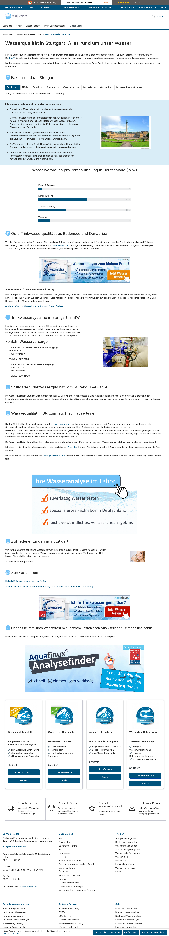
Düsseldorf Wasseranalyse (128, 923)
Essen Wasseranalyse (126, 927)
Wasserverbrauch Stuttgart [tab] (129, 87)
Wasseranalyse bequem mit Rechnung (78, 890)
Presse (62, 857)
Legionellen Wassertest (14, 912)
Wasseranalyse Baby (13, 923)
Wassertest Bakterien (101, 732)
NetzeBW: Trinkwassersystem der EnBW (25, 581)
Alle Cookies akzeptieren (153, 932)
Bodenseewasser (60, 245)
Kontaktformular (28, 886)
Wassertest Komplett (20, 732)
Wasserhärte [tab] (106, 87)
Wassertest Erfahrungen (71, 886)
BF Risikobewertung (69, 908)
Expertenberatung (68, 845)
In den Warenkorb (23, 772)
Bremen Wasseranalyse (127, 912)
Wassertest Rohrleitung (143, 732)
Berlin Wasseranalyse (126, 908)
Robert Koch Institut (69, 919)
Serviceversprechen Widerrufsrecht (77, 864)
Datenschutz (65, 842)
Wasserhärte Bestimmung (128, 853)
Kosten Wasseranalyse (126, 842)
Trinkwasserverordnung (71, 923)
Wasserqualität (62, 424)
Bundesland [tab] (12, 87)
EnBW (12, 58)
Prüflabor (73, 447)
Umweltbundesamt (68, 927)
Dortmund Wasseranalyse (128, 916)
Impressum (64, 853)
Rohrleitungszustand (13, 916)
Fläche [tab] (25, 87)
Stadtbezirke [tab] (53, 87)
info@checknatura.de (14, 846)
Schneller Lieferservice (70, 860)
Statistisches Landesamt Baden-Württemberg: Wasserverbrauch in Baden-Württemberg (49, 586)
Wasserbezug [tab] (89, 87)
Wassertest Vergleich (125, 868)
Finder (118, 871)
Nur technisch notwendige (107, 932)
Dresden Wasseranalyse (127, 919)
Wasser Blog (121, 857)
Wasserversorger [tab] (71, 87)
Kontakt (63, 879)
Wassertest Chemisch (61, 732)
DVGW (62, 912)
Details (23, 780)
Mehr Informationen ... (12, 933)
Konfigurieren (130, 932)
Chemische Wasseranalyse (16, 919)
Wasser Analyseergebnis (127, 849)
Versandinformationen (70, 875)
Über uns (63, 871)
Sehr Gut (91, 2)
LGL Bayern (65, 916)
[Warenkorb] (158, 16)
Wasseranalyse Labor (126, 845)
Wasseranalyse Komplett (15, 908)
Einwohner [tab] (38, 87)
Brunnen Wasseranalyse (15, 927)
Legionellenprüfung (125, 864)
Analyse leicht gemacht (127, 838)
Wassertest (120, 860)
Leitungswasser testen (54, 455)
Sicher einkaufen (67, 868)
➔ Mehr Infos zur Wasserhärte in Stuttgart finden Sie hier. (34, 306)
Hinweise (104, 2)
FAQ (61, 849)
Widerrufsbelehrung (69, 882)
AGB (61, 838)
